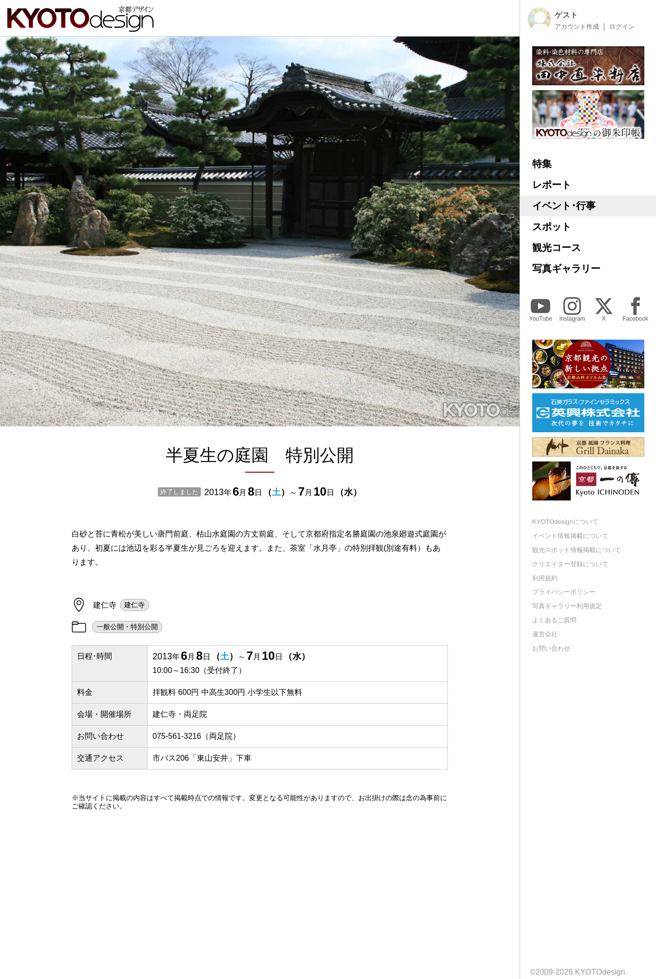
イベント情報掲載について (570, 535)
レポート (551, 184)
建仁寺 (134, 605)
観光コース (556, 247)
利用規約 (545, 578)
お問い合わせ (551, 648)
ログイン (622, 26)
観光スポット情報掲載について (576, 550)
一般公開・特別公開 (127, 627)
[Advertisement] (260, 902)
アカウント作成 (577, 26)
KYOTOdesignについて (565, 521)
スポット (551, 226)
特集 (542, 163)
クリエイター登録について (570, 564)
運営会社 (545, 634)
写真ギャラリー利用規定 (567, 606)
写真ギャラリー (566, 268)
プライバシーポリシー (564, 591)
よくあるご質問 (554, 620)
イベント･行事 (564, 205)
